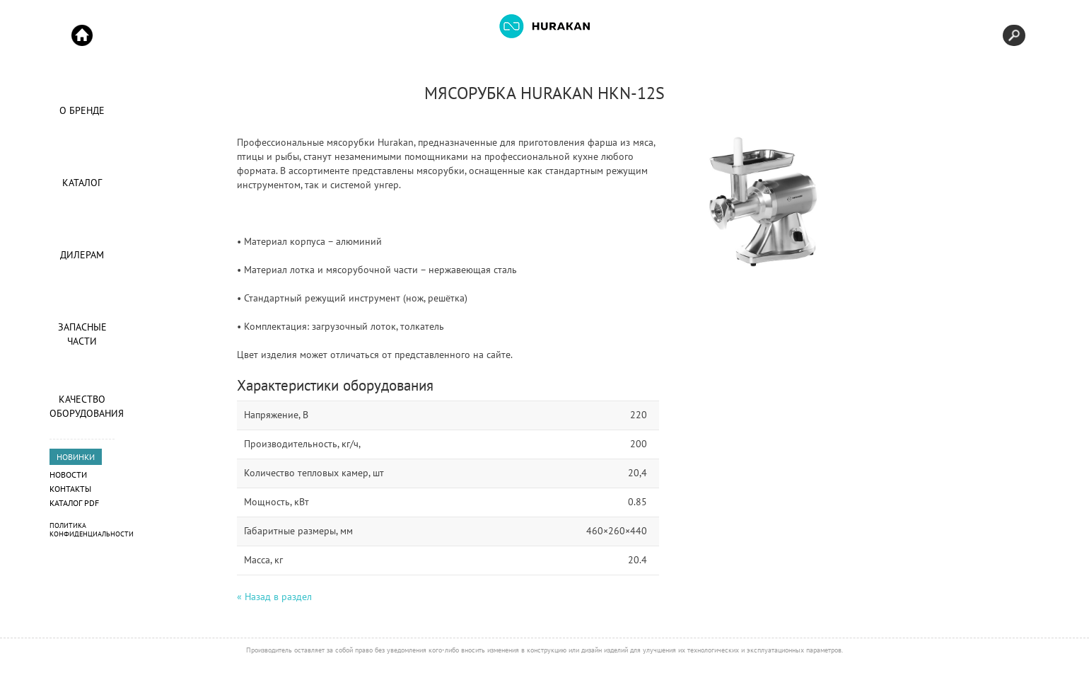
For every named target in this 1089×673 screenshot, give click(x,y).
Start (82, 35)
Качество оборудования (82, 406)
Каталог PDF (74, 502)
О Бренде (82, 110)
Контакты (70, 488)
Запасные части (82, 334)
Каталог (82, 182)
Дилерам (82, 254)
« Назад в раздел (274, 596)
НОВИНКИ (76, 456)
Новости (68, 474)
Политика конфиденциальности (92, 530)
